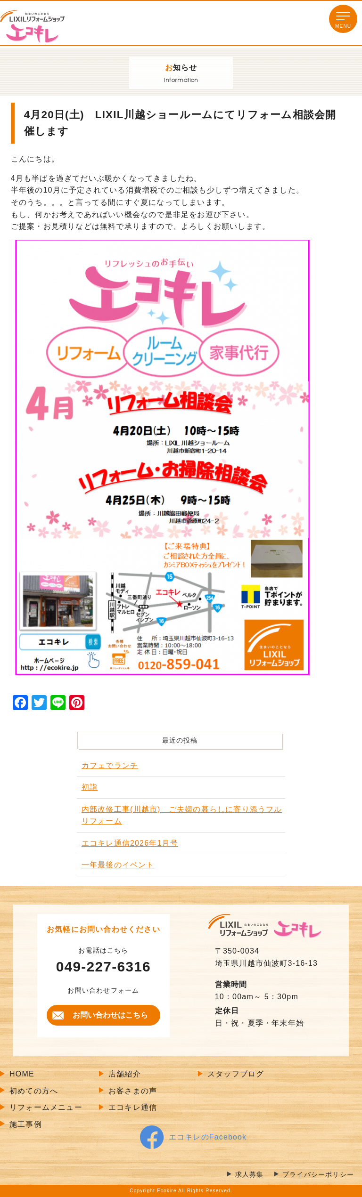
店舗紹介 (124, 1074)
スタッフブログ (235, 1074)
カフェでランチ (110, 765)
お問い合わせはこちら (110, 1015)
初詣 (90, 787)
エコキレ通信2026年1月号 (130, 843)
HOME (21, 1074)
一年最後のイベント (118, 865)
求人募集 (249, 1174)
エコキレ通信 (132, 1107)
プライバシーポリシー (318, 1174)
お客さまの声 (132, 1091)
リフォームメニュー (45, 1107)
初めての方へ (33, 1091)
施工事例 (25, 1124)
